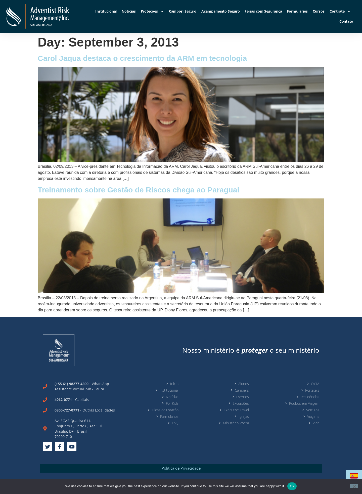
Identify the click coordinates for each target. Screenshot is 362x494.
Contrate (340, 11)
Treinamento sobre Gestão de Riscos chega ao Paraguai (138, 190)
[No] (354, 486)
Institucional (106, 11)
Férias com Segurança (263, 11)
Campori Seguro (183, 11)
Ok (292, 486)
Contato (346, 21)
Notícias (128, 11)
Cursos (318, 11)
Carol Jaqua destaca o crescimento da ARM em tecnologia (142, 58)
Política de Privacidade (181, 468)
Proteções (152, 11)
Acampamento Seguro (220, 11)
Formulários (297, 11)
